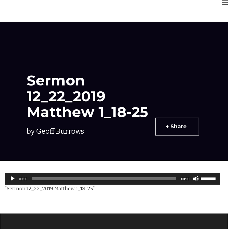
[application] (112, 179)
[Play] (12, 179)
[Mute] (196, 179)
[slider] (104, 178)
